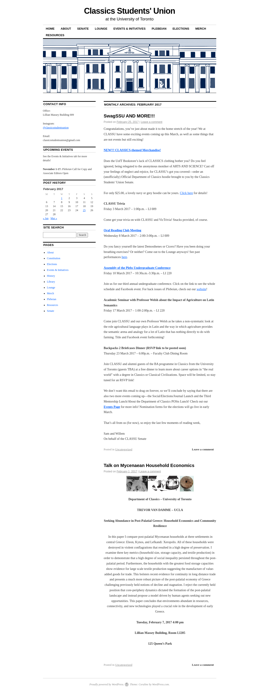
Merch (200, 28)
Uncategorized (123, 449)
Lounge (101, 28)
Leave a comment (151, 122)
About (66, 28)
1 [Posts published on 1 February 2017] (61, 198)
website (201, 289)
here (124, 257)
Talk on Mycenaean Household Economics (149, 465)
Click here (186, 193)
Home (50, 28)
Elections (181, 28)
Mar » (54, 218)
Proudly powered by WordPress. (106, 684)
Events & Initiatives (129, 28)
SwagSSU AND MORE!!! (129, 115)
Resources (55, 35)
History (51, 275)
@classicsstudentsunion (56, 127)
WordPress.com (160, 684)
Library (51, 281)
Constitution (53, 258)
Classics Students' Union (129, 10)
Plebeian (159, 28)
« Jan (46, 218)
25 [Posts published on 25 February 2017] (84, 210)
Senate (83, 28)
